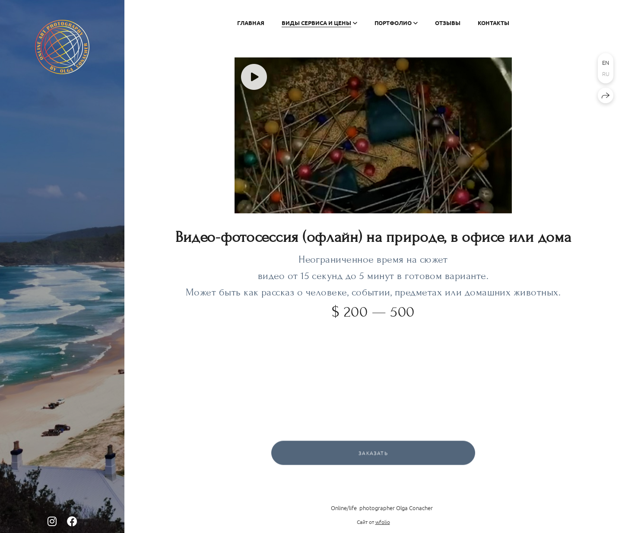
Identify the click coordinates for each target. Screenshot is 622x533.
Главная (250, 22)
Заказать (373, 454)
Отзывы (447, 22)
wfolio (382, 521)
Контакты (493, 22)
